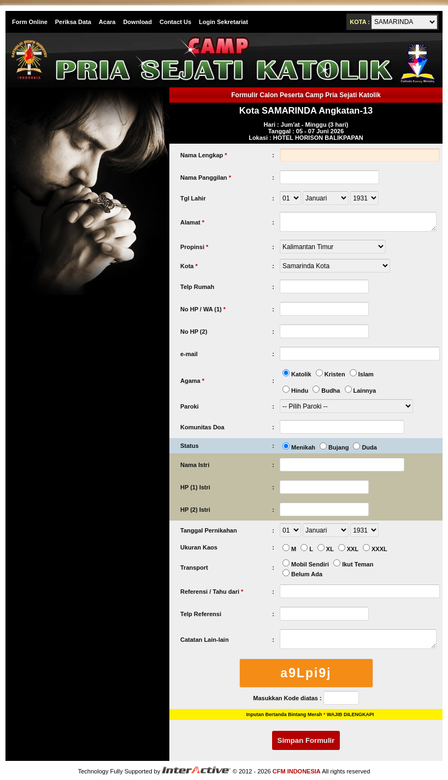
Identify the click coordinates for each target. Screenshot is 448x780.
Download (137, 22)
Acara (107, 22)
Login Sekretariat (223, 22)
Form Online (30, 22)
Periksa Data (73, 22)
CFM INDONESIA (297, 771)
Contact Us (175, 22)
